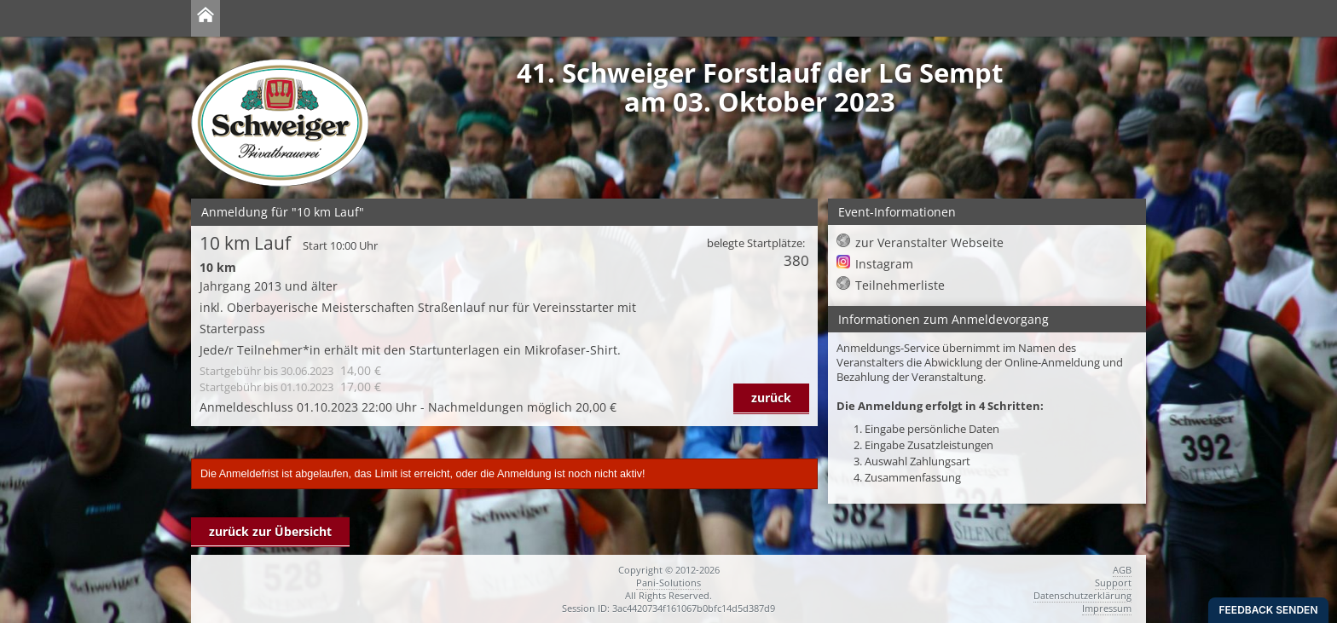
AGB (1122, 569)
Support (1113, 582)
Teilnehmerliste (900, 285)
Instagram (884, 264)
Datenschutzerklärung (1082, 595)
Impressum (1107, 608)
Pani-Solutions (668, 582)
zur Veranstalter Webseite (929, 242)
